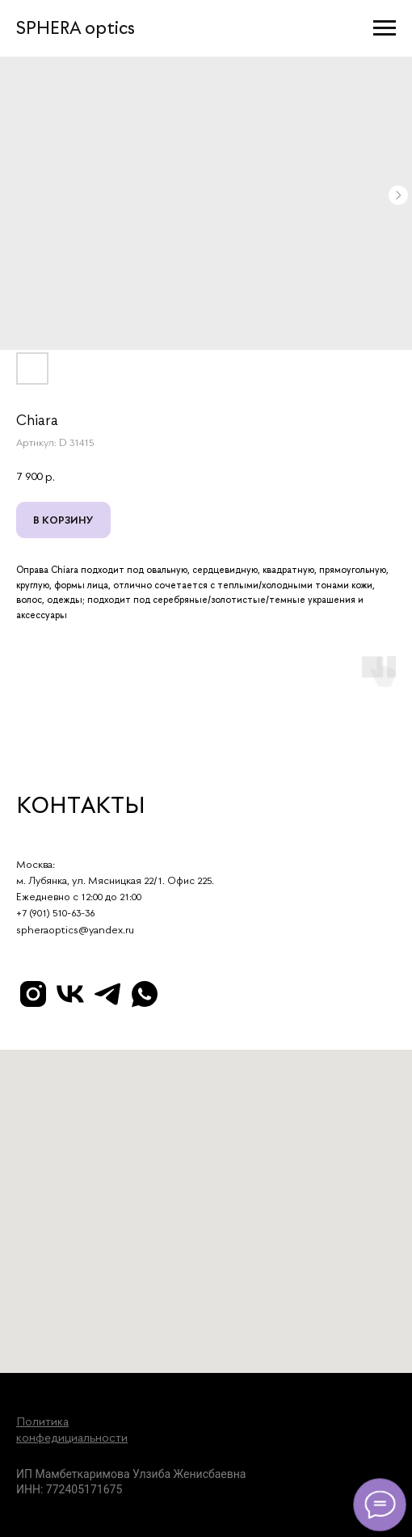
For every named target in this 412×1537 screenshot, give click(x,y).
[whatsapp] (144, 994)
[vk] (70, 994)
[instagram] (33, 994)
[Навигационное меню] (384, 28)
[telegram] (107, 994)
